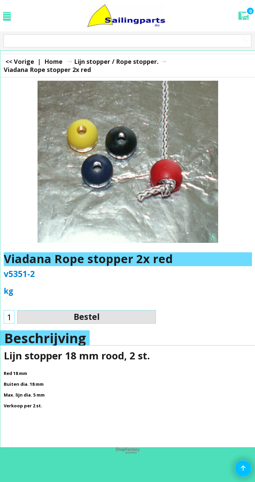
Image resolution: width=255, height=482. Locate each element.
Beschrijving (45, 338)
